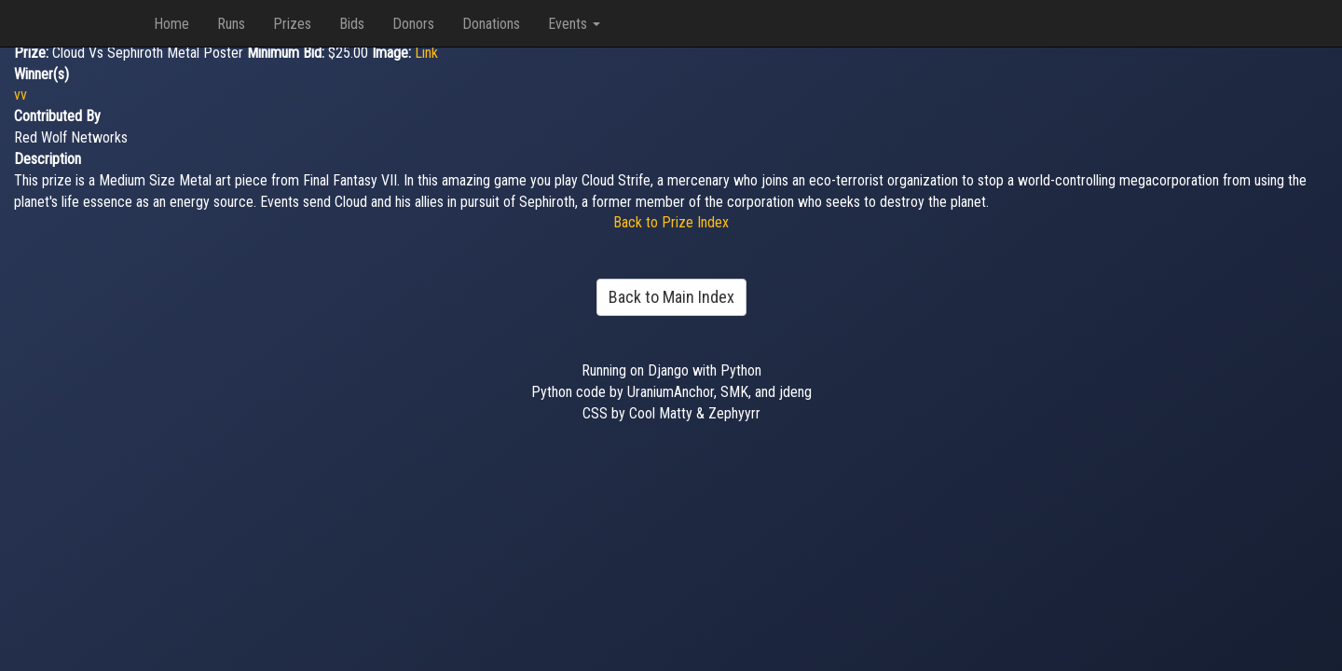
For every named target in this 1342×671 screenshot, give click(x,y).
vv (20, 94)
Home (171, 24)
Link (426, 53)
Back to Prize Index (671, 222)
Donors (413, 24)
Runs (231, 24)
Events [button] (574, 24)
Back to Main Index (671, 297)
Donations (491, 24)
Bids (351, 24)
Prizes (292, 24)
